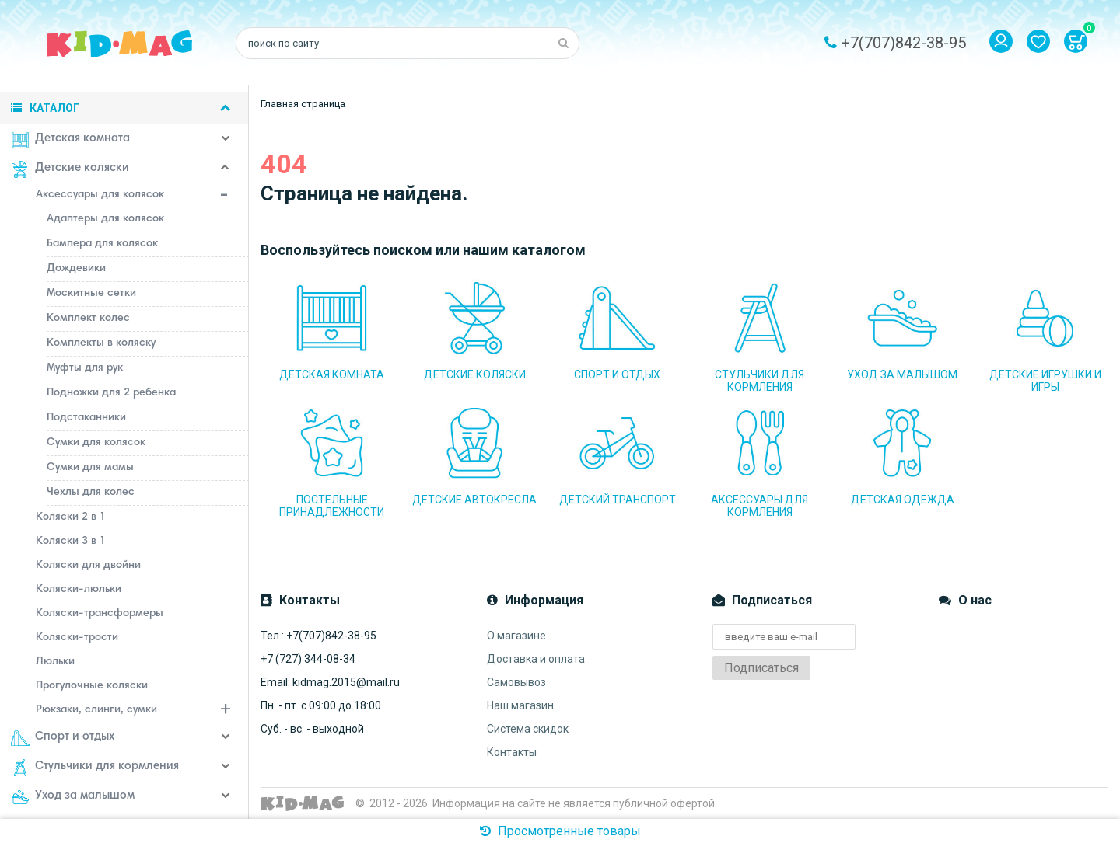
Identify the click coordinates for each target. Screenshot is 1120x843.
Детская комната (70, 140)
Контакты (512, 752)
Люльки (55, 662)
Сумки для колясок (96, 442)
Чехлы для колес (91, 492)
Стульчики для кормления (95, 767)
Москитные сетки (91, 293)
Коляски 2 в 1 (71, 517)
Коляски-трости (77, 637)
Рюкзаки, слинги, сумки (142, 712)
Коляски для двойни (88, 565)
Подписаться (761, 667)
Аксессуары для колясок (142, 196)
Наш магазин (520, 705)
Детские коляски (70, 169)
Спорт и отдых (62, 738)
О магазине (516, 635)
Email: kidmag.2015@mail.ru (330, 682)
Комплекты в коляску (101, 343)
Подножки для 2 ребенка (111, 393)
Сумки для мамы (90, 467)
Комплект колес (88, 318)
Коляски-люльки (78, 589)
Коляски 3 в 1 (71, 541)
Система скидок (528, 729)
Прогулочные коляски (92, 686)
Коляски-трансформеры (99, 613)
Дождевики (76, 268)
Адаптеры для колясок (105, 219)
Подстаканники (86, 418)
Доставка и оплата (536, 659)
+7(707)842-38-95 (903, 42)
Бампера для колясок (102, 244)
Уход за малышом (73, 797)
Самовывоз (516, 682)
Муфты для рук (85, 368)
